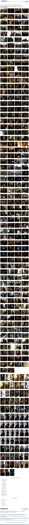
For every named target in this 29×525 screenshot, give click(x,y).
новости (6, 511)
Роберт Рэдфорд (4, 479)
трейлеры (2, 511)
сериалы (13, 511)
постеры (3, 503)
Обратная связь (14, 522)
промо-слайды (4, 502)
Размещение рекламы (21, 522)
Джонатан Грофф (4, 493)
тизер (2, 501)
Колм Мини (3, 489)
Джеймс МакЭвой (4, 480)
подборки (23, 511)
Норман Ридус (4, 492)
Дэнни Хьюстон (4, 490)
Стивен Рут (3, 495)
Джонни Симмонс (4, 491)
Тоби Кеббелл (4, 482)
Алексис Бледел (4, 483)
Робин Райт (3, 481)
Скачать (4, 13)
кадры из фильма (4, 500)
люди (20, 511)
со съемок (3, 499)
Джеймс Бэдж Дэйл (4, 494)
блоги (17, 511)
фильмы (9, 511)
